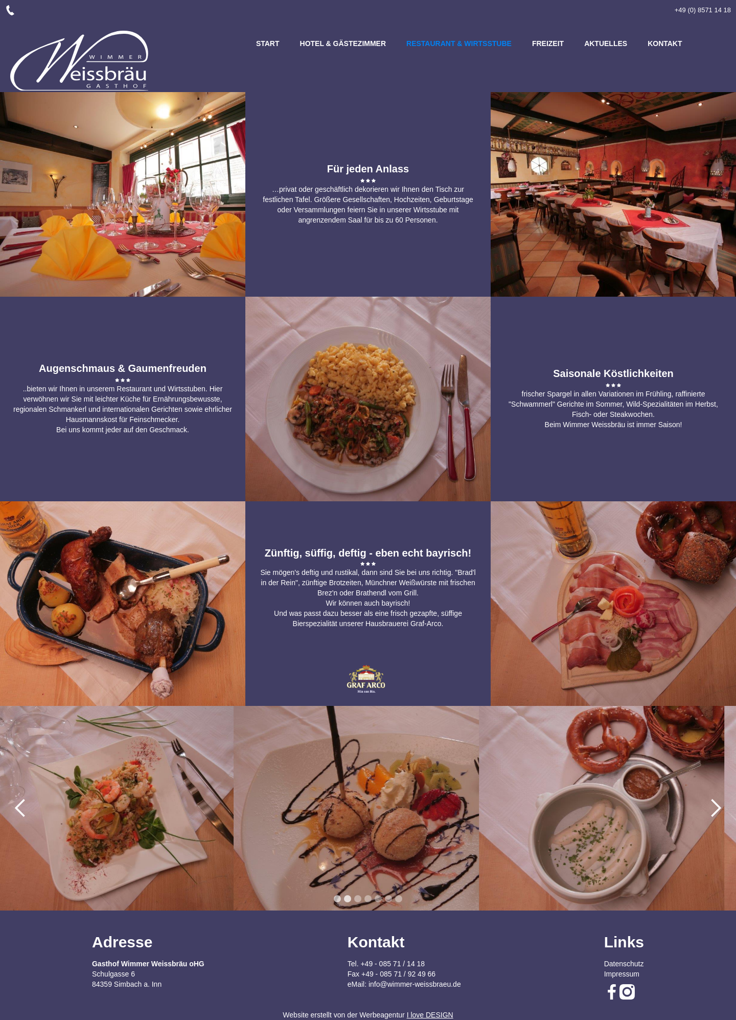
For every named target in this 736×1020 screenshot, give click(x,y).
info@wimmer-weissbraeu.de (415, 984)
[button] (265, 399)
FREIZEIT (548, 43)
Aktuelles (605, 43)
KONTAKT (665, 43)
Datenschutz (624, 964)
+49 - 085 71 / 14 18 (392, 964)
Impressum (621, 974)
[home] (79, 61)
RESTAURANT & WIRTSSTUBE (459, 43)
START (268, 43)
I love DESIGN (430, 1015)
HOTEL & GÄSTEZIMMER (343, 43)
